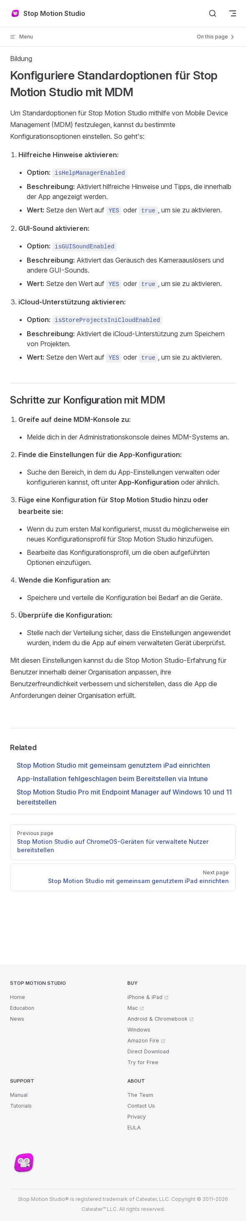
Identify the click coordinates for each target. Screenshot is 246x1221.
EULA (134, 1127)
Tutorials (21, 1106)
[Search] (213, 13)
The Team (140, 1095)
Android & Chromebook (157, 1019)
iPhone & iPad (144, 997)
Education (22, 1008)
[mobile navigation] (233, 13)
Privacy (136, 1117)
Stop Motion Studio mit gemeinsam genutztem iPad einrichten (113, 765)
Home (17, 997)
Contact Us (141, 1106)
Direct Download (148, 1051)
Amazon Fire (143, 1040)
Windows (138, 1030)
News (17, 1019)
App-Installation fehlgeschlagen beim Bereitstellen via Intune (112, 778)
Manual (19, 1095)
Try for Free (142, 1062)
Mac (132, 1008)
